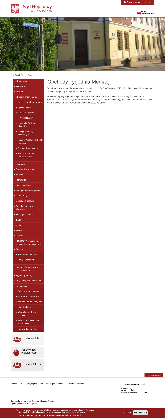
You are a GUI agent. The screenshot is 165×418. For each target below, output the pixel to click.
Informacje (21, 164)
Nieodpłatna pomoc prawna (28, 190)
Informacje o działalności (29, 296)
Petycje (19, 249)
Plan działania (24, 307)
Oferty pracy (21, 196)
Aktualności (21, 86)
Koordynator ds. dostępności (31, 302)
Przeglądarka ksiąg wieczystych (24, 207)
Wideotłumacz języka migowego (27, 313)
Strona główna (22, 81)
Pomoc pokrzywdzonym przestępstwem (27, 268)
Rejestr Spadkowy (24, 275)
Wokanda (20, 92)
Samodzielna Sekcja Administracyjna (27, 155)
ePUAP (19, 236)
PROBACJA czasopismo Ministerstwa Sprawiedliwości (29, 242)
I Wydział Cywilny (26, 113)
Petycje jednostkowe (27, 254)
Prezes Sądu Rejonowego (30, 102)
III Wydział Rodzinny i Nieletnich (28, 124)
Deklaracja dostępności (28, 291)
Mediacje (20, 225)
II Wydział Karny (25, 118)
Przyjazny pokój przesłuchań (29, 281)
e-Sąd (18, 220)
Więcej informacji (73, 416)
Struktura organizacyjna (27, 97)
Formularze (21, 180)
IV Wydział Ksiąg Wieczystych (25, 133)
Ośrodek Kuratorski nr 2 (29, 148)
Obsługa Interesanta (25, 169)
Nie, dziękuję (140, 413)
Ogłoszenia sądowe (25, 201)
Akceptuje (126, 413)
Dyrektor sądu (24, 107)
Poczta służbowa (23, 185)
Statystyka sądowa (24, 215)
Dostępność (21, 286)
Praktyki (19, 230)
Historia (19, 174)
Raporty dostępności (27, 329)
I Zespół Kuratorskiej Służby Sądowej (30, 141)
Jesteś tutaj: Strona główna (21, 75)
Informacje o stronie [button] (154, 375)
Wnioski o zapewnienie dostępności (28, 322)
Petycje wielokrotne (27, 260)
